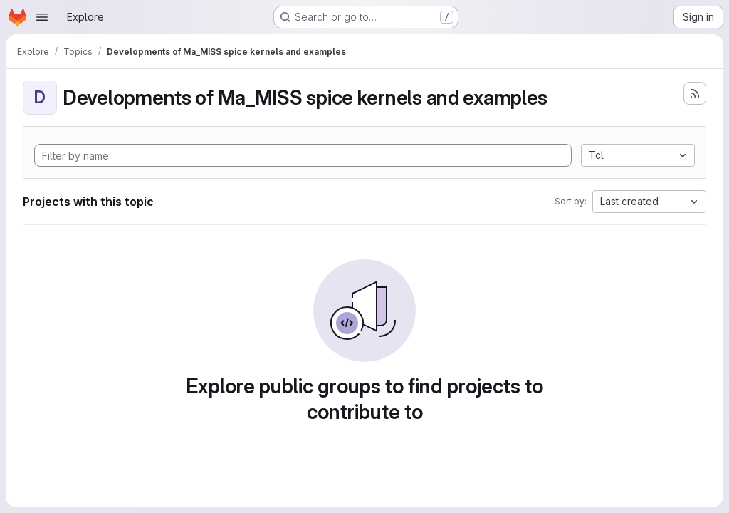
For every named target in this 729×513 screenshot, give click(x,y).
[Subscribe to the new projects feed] (694, 93)
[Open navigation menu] (42, 17)
